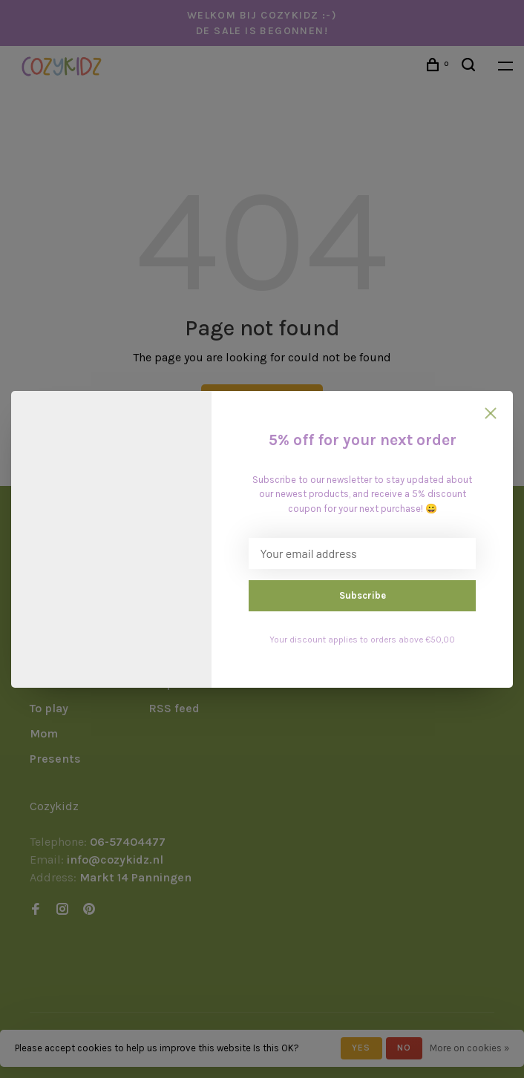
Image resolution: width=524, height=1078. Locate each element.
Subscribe (362, 595)
